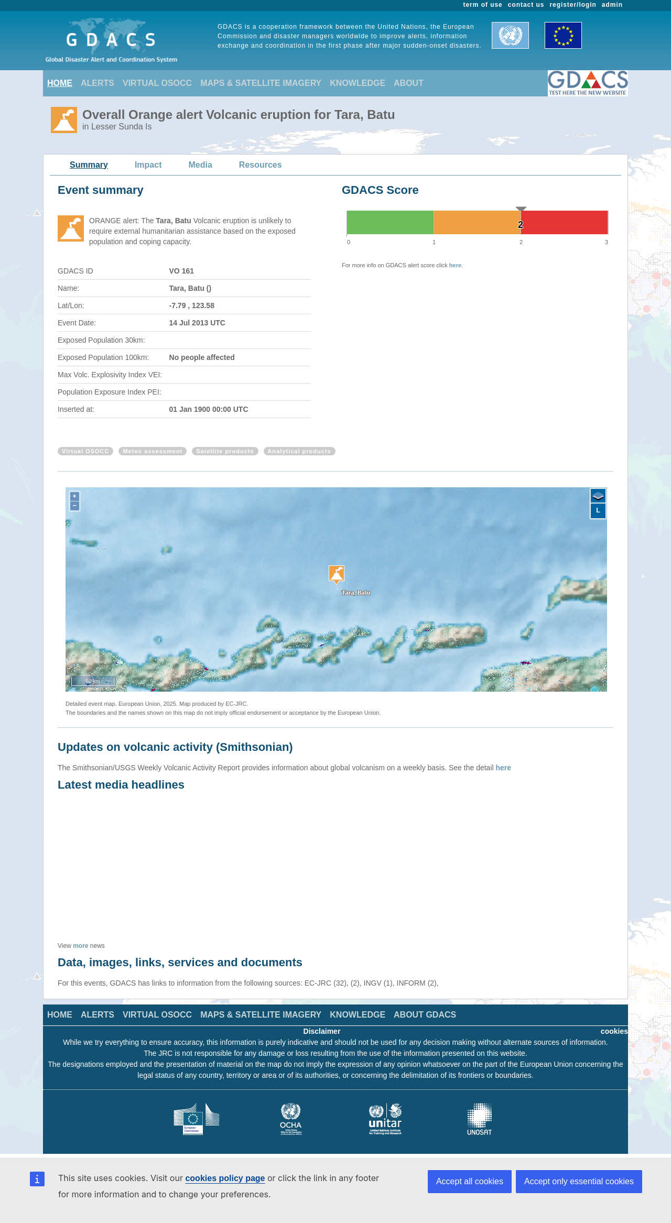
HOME (59, 83)
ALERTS (97, 83)
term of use (483, 4)
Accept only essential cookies (579, 1181)
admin (612, 4)
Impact (148, 164)
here (455, 265)
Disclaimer (322, 1031)
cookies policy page (225, 1178)
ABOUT (409, 83)
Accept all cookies (469, 1181)
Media (200, 164)
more (80, 945)
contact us (526, 4)
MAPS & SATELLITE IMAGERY (260, 83)
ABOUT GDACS (425, 1014)
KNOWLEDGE (357, 83)
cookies (614, 1031)
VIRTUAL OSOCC (157, 83)
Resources (260, 164)
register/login (572, 4)
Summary (89, 164)
